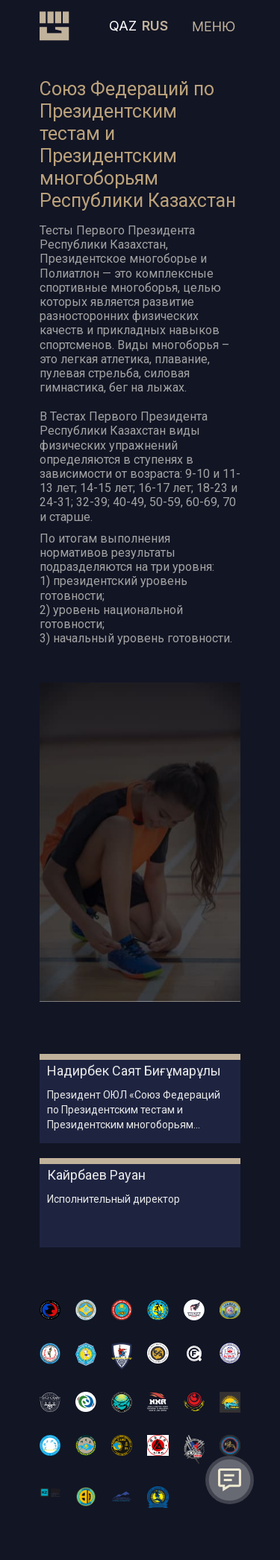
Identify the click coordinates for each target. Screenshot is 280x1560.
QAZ (123, 25)
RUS (155, 25)
